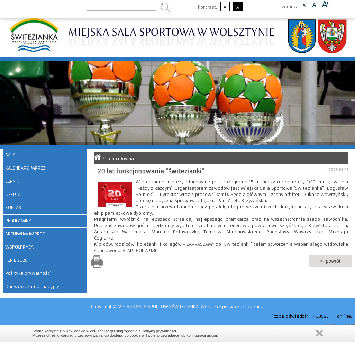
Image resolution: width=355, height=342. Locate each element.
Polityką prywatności (159, 331)
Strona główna (118, 158)
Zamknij (319, 333)
